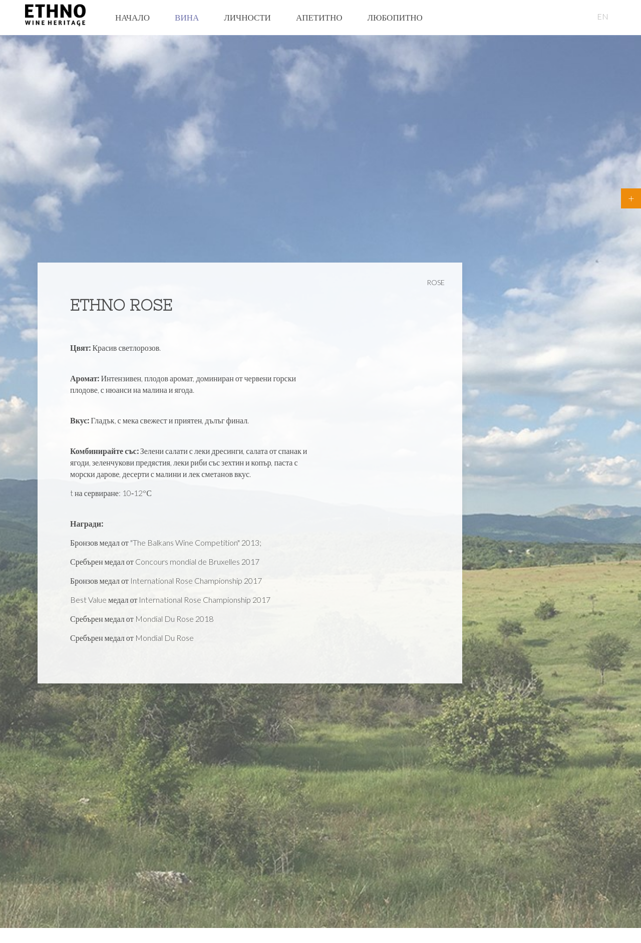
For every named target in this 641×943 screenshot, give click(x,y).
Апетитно (319, 17)
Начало (132, 17)
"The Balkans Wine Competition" (185, 542)
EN (602, 16)
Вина (187, 17)
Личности (247, 17)
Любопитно (394, 17)
